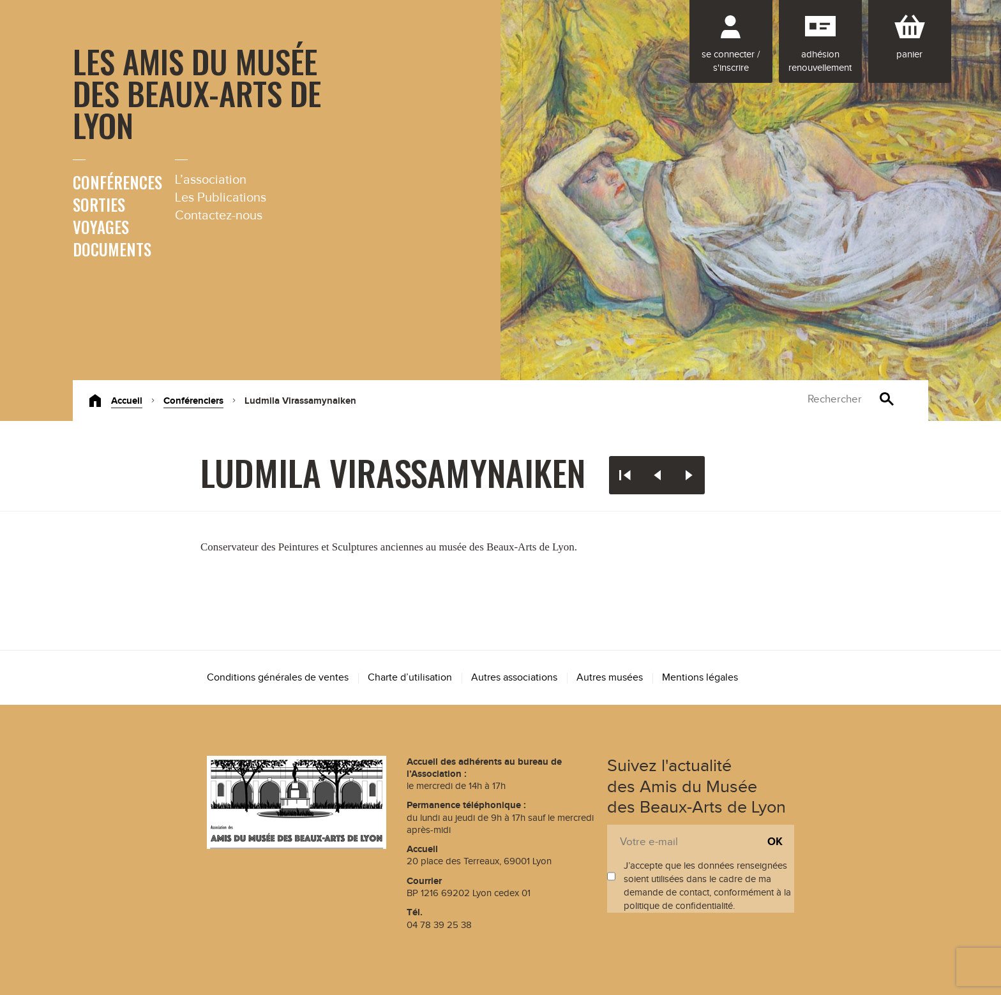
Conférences (117, 182)
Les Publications (220, 197)
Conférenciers (193, 401)
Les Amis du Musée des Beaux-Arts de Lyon (197, 92)
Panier (909, 54)
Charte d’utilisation (410, 678)
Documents (112, 249)
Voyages (101, 227)
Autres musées (609, 678)
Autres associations (514, 678)
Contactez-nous (218, 215)
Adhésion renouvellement (820, 61)
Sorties (99, 204)
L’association (210, 180)
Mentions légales (700, 678)
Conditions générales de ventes (278, 678)
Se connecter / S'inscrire (731, 61)
